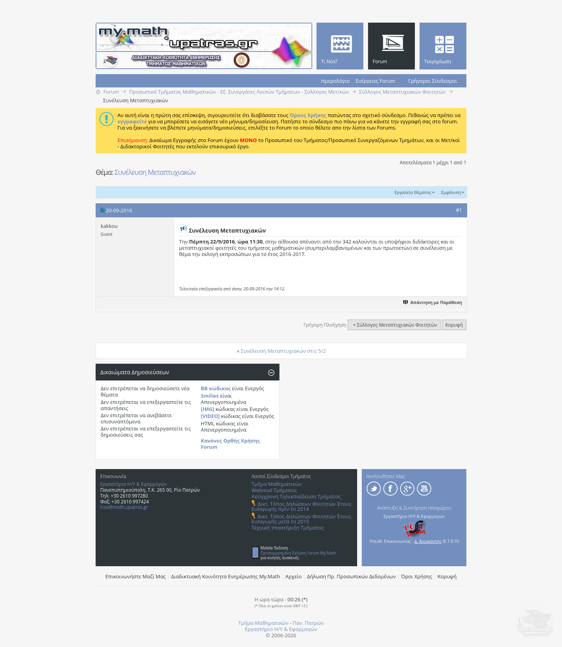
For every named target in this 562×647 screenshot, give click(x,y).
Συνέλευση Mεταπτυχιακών (155, 172)
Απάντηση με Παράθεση (433, 302)
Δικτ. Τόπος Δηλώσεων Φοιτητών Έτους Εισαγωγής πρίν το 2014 (301, 506)
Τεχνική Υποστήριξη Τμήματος (288, 527)
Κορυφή (454, 325)
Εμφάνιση (451, 192)
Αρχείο (293, 576)
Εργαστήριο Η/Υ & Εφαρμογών (133, 484)
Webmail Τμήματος (274, 490)
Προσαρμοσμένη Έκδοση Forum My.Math (298, 553)
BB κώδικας (216, 388)
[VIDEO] (210, 415)
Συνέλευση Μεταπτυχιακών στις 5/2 (283, 350)
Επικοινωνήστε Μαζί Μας (135, 576)
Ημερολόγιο (335, 80)
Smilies (210, 395)
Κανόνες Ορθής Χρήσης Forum (230, 443)
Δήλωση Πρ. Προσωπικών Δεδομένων (351, 576)
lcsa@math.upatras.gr (124, 507)
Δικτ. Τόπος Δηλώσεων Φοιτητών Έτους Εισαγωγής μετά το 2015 (301, 519)
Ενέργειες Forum (375, 80)
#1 (459, 209)
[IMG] (208, 408)
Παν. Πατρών (308, 622)
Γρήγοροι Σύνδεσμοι (432, 80)
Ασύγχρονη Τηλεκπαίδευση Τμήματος (296, 496)
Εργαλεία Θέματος (413, 192)
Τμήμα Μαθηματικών (277, 483)
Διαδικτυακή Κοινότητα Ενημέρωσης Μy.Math (225, 576)
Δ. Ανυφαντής (428, 541)
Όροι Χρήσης (416, 576)
